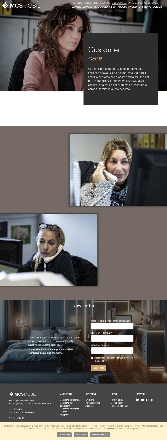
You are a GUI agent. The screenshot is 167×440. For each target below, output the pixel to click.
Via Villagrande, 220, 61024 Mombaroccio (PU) (30, 412)
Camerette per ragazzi (69, 417)
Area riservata (151, 3)
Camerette (90, 7)
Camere (76, 7)
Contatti (158, 7)
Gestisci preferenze (100, 434)
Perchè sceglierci (92, 3)
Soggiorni (105, 7)
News (147, 7)
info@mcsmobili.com (25, 421)
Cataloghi (120, 7)
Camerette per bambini (70, 408)
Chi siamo (77, 3)
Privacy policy (117, 408)
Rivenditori (135, 7)
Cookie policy (117, 411)
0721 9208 (18, 418)
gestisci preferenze (119, 414)
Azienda (106, 3)
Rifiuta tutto (81, 434)
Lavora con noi (135, 3)
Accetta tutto (64, 434)
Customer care (119, 3)
